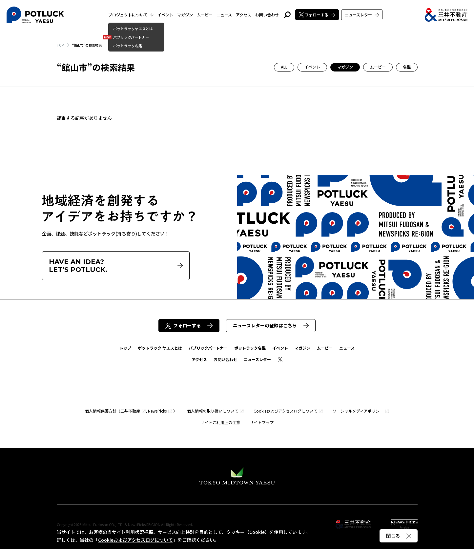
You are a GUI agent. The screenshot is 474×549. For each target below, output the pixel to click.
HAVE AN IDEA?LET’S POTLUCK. (116, 266)
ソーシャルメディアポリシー (358, 411)
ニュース (224, 14)
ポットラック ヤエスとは (160, 348)
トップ (125, 348)
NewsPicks (157, 411)
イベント (165, 14)
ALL (284, 67)
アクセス (243, 14)
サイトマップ (262, 422)
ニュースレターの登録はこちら (271, 325)
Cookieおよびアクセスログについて (285, 411)
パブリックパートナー (208, 348)
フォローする (317, 14)
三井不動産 (130, 411)
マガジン (185, 14)
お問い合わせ (267, 14)
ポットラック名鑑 (250, 348)
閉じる (398, 536)
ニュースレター (362, 14)
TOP (60, 45)
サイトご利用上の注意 (220, 422)
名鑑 (407, 67)
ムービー (205, 14)
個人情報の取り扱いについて (212, 411)
